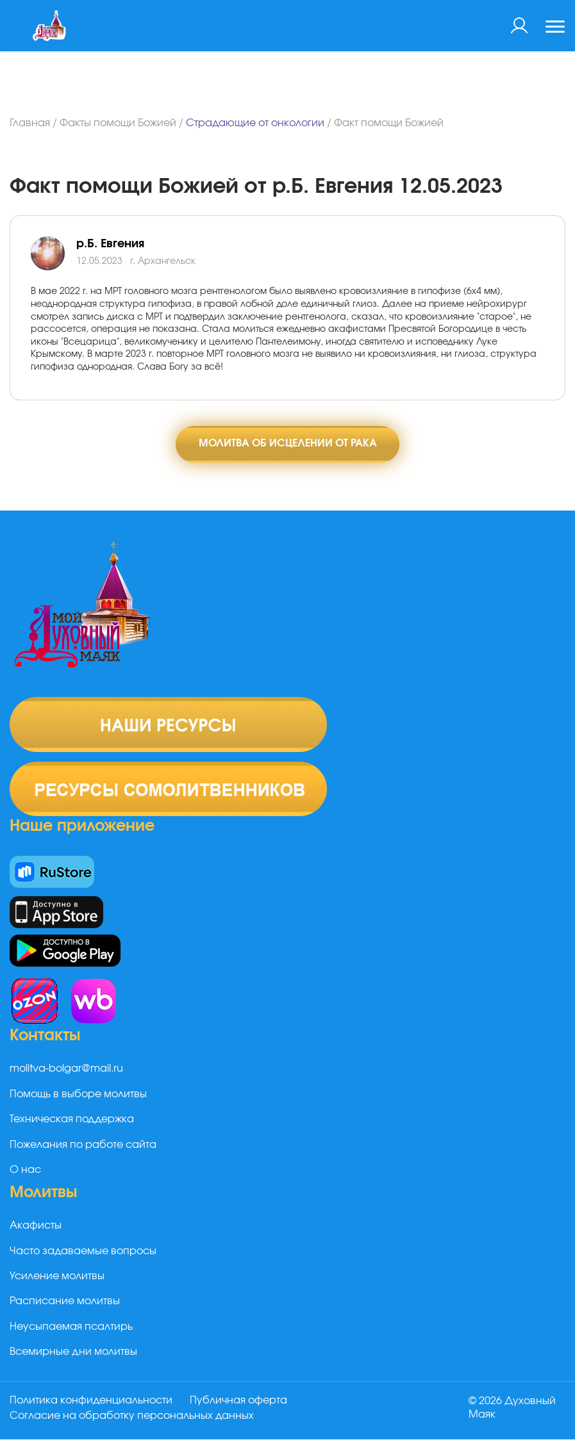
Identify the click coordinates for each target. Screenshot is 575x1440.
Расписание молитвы (65, 1302)
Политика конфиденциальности (91, 1401)
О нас (25, 1170)
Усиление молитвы (57, 1276)
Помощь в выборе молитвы (78, 1094)
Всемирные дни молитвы (73, 1352)
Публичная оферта (239, 1401)
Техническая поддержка (72, 1120)
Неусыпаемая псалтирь (71, 1326)
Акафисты (36, 1226)
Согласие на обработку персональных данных (132, 1416)
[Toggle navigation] (555, 28)
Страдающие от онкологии (255, 123)
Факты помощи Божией (118, 123)
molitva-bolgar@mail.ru (66, 1069)
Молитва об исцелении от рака (288, 444)
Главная (30, 123)
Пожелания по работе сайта (83, 1145)
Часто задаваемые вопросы (83, 1251)
